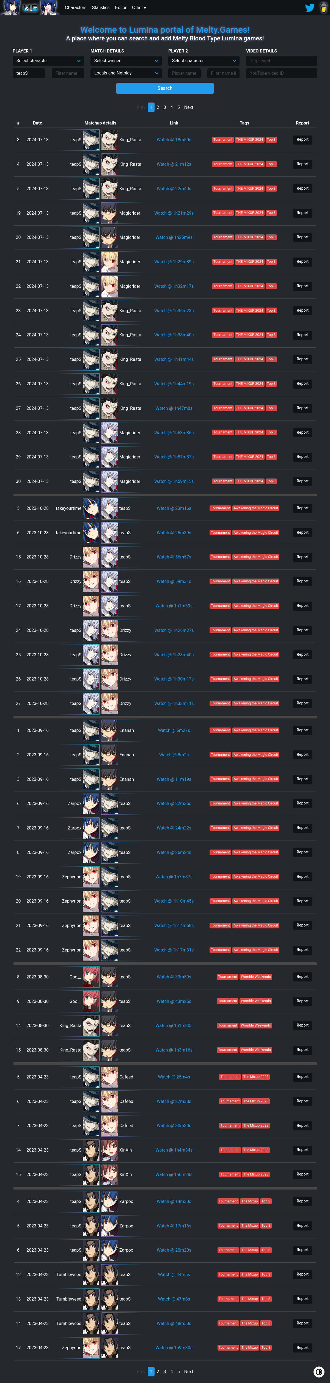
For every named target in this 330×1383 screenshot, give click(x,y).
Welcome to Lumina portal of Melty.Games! (165, 29)
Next (188, 107)
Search (165, 88)
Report (303, 139)
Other (137, 7)
